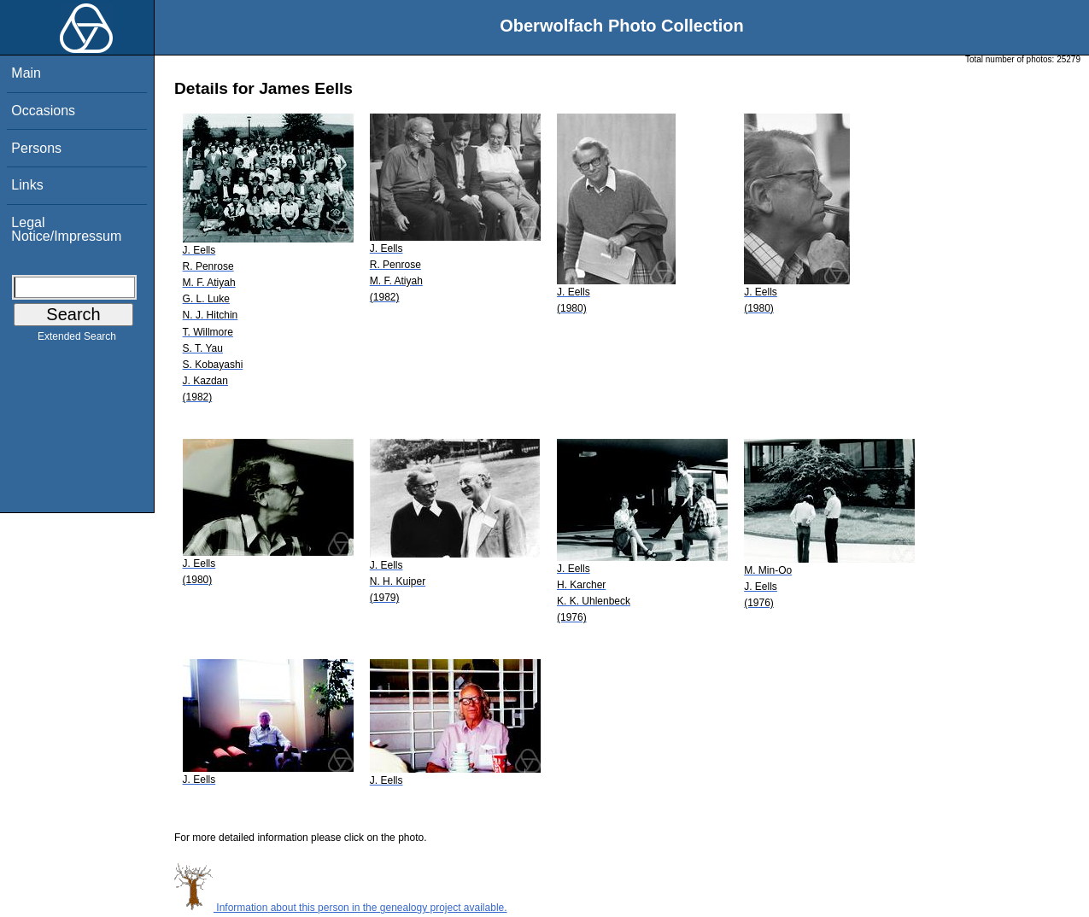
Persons (36, 148)
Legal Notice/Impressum (66, 229)
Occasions (43, 110)
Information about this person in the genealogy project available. (340, 908)
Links (27, 185)
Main (26, 73)
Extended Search (77, 340)
